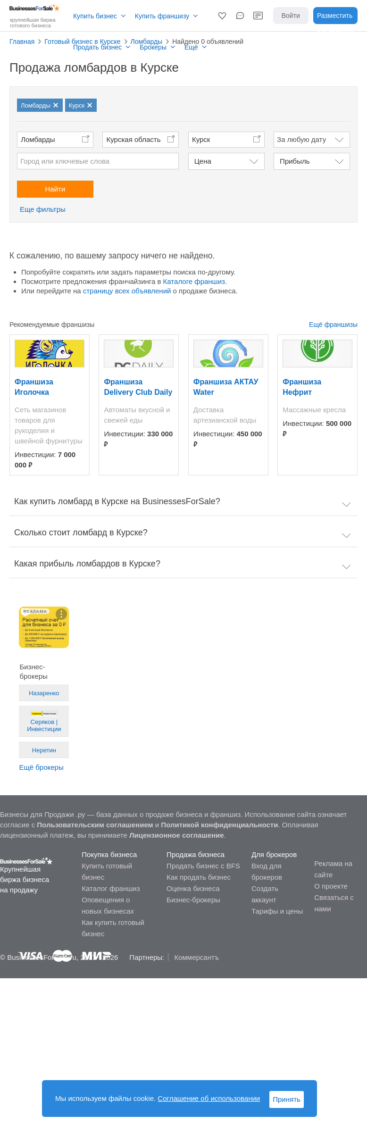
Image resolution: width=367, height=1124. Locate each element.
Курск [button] (201, 139)
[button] (222, 15)
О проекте (331, 886)
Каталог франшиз (111, 888)
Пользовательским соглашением (95, 825)
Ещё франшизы (333, 324)
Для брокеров (274, 854)
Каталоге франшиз (194, 281)
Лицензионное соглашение (176, 835)
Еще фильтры (43, 209)
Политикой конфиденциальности (219, 825)
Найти (55, 189)
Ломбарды (38, 139)
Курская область (134, 139)
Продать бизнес (97, 47)
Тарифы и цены (277, 911)
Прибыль (294, 161)
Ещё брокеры (41, 767)
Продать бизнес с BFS (203, 866)
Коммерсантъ (196, 957)
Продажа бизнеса (196, 854)
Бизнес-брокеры (193, 900)
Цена (202, 161)
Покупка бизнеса (109, 854)
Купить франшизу (162, 16)
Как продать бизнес (199, 877)
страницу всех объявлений (127, 291)
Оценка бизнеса (193, 888)
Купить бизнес (95, 16)
